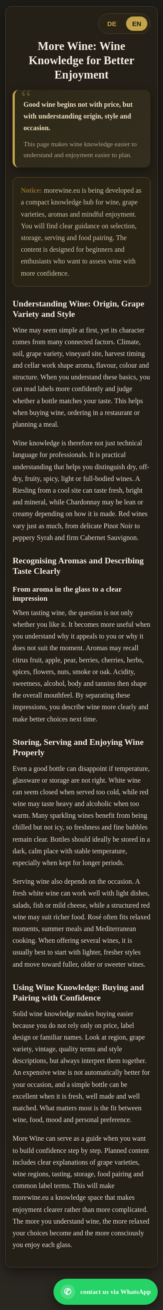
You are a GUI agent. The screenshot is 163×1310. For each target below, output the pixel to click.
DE (111, 23)
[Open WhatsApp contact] (105, 1292)
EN (136, 23)
